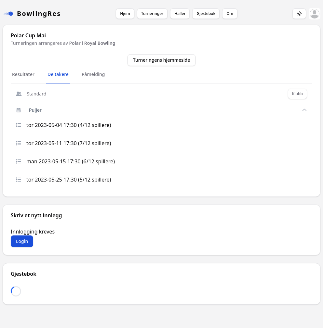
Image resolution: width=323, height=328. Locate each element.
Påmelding (93, 74)
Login (22, 241)
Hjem (125, 13)
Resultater (23, 74)
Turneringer (152, 13)
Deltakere (58, 74)
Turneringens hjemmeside (161, 60)
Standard (31, 94)
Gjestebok (205, 13)
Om (229, 13)
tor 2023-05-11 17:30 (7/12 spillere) (63, 143)
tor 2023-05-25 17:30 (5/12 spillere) (63, 179)
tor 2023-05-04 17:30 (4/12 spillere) (63, 125)
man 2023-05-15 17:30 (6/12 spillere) (65, 161)
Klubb (297, 93)
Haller (179, 13)
